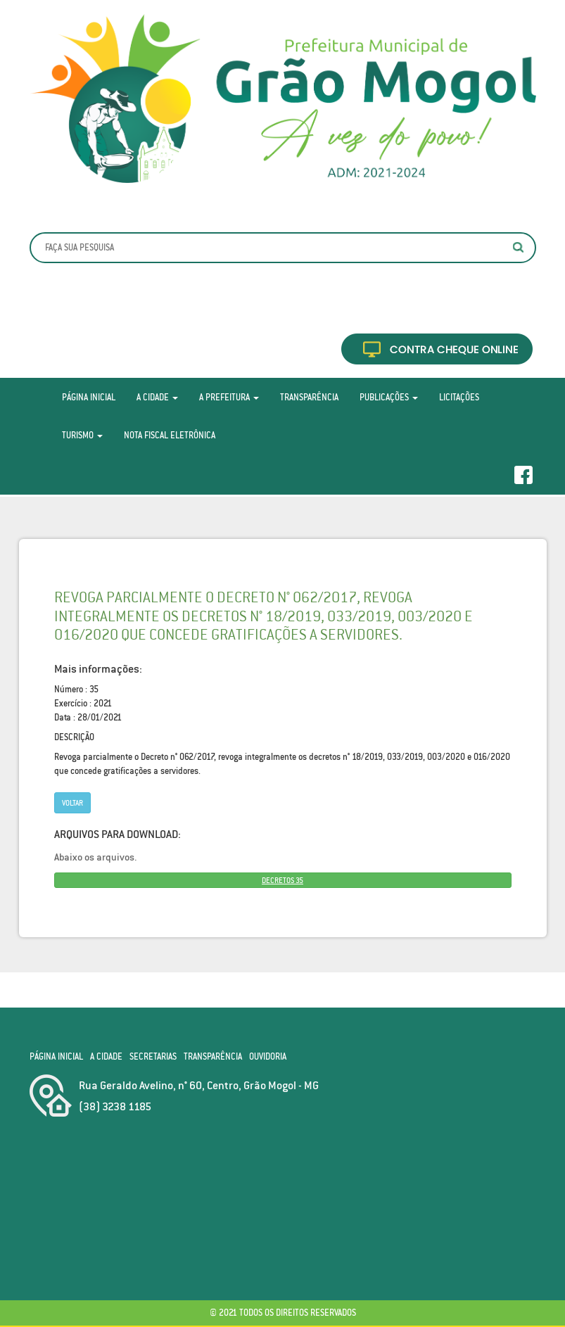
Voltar (72, 803)
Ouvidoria (267, 1056)
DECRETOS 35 (282, 880)
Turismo (82, 435)
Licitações (459, 397)
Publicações (389, 397)
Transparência (309, 397)
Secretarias (153, 1056)
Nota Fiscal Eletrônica (169, 435)
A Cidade (157, 397)
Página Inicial (88, 397)
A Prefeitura (229, 397)
